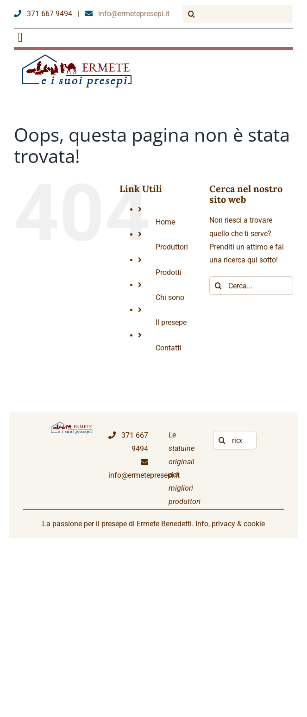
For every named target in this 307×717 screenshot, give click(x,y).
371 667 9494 (43, 13)
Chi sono (170, 297)
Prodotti (169, 272)
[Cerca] (191, 14)
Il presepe (171, 322)
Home (165, 222)
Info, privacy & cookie (230, 523)
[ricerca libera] (235, 440)
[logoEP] (78, 57)
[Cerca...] (251, 285)
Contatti (169, 347)
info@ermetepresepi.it (127, 13)
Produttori (172, 247)
